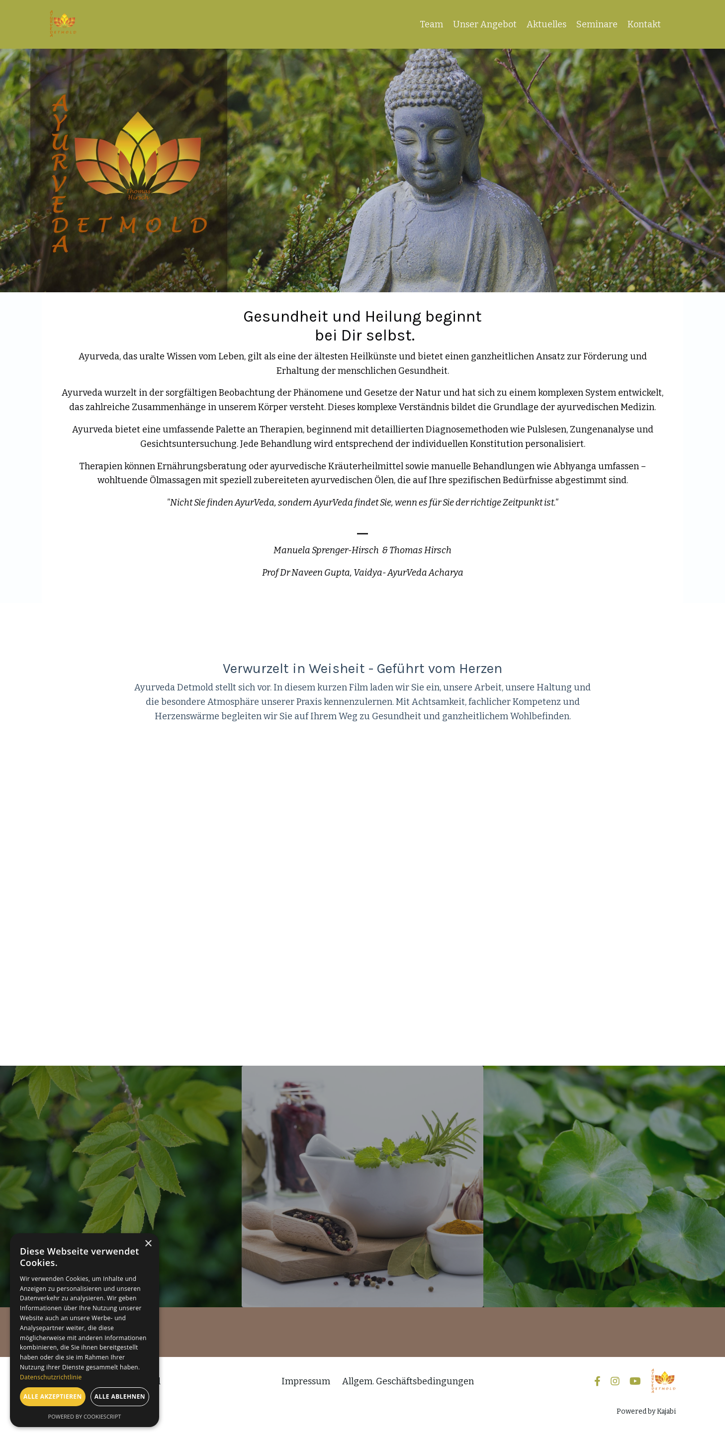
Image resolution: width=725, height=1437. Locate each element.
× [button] (148, 1244)
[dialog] (84, 1330)
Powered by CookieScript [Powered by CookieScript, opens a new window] (84, 1416)
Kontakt (644, 24)
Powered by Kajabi (646, 1411)
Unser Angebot (485, 24)
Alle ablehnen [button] (119, 1396)
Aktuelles (546, 24)
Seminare (597, 24)
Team (431, 24)
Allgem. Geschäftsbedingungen (408, 1381)
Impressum (305, 1381)
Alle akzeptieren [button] (52, 1396)
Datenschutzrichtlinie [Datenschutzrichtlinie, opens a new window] (51, 1377)
